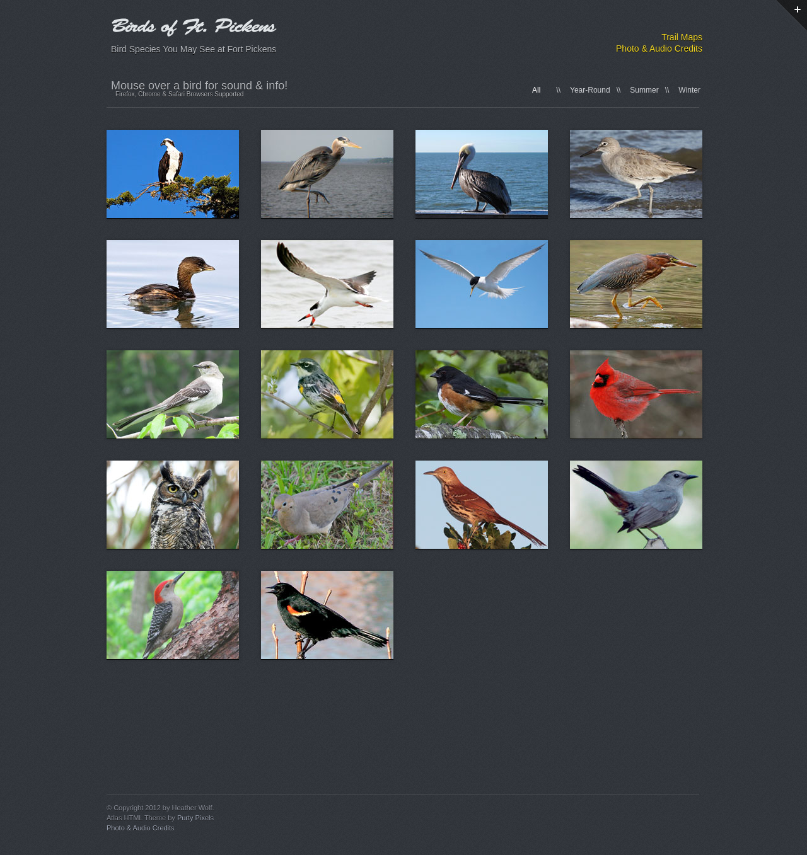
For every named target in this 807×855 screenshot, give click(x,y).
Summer (644, 90)
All (536, 90)
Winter (689, 90)
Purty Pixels (195, 818)
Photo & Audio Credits (659, 48)
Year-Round (590, 90)
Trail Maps (681, 37)
